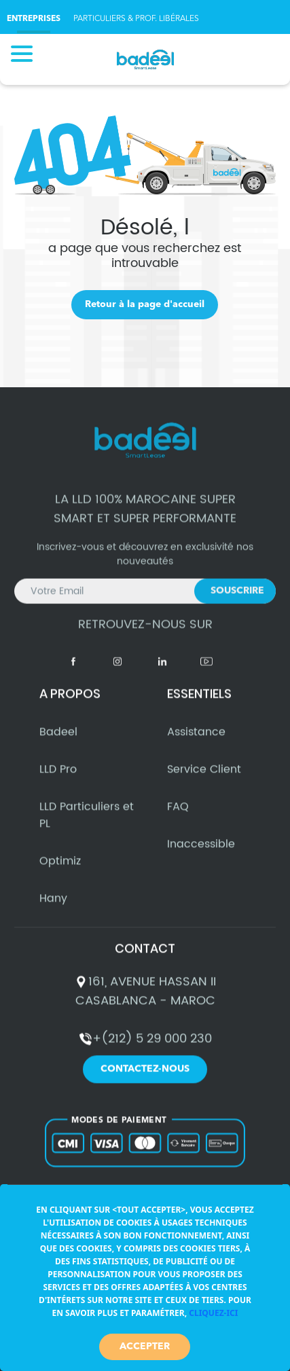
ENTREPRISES (33, 19)
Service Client (204, 775)
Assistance (196, 738)
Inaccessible (201, 850)
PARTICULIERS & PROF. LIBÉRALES (136, 18)
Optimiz (60, 867)
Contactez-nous (145, 1075)
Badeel (58, 738)
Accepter (145, 1346)
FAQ (178, 812)
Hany (53, 904)
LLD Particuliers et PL (86, 821)
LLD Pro (58, 775)
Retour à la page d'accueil (144, 304)
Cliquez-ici (213, 1313)
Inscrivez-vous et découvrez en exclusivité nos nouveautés (145, 572)
